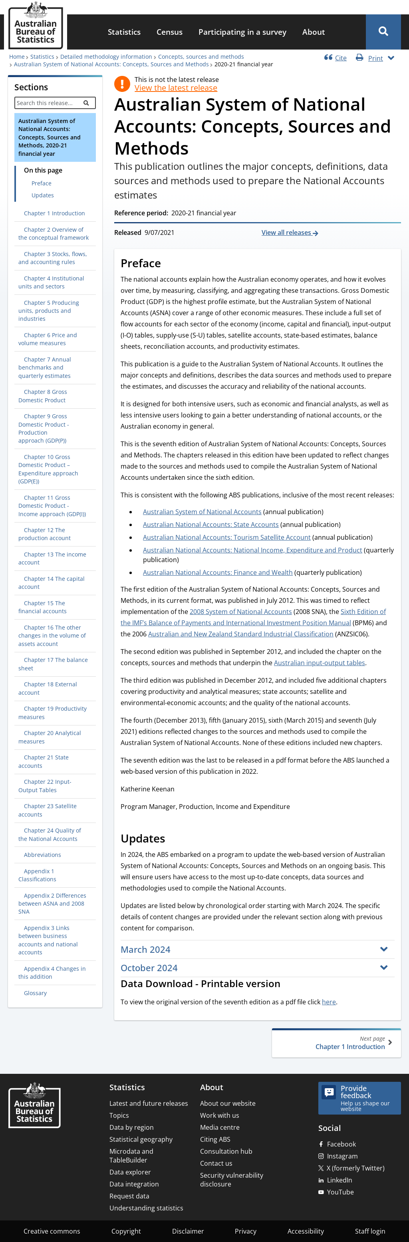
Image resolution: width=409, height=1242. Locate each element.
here (329, 1002)
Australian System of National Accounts (202, 511)
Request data (129, 1196)
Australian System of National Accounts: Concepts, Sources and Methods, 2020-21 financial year (49, 137)
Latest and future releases (148, 1103)
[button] (383, 32)
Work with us (219, 1115)
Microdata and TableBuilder (131, 1155)
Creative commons (52, 1231)
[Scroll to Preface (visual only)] (169, 264)
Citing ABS (215, 1139)
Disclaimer (188, 1231)
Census (170, 32)
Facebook (341, 1144)
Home (17, 56)
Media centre (220, 1127)
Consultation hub (226, 1151)
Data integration (134, 1184)
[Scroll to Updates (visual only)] (174, 839)
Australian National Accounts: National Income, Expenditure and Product (252, 550)
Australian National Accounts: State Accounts (211, 524)
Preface (42, 183)
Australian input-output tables (319, 662)
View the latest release (176, 88)
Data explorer (130, 1172)
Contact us (216, 1163)
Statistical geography (141, 1139)
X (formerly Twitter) (356, 1168)
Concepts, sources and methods (201, 56)
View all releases (287, 232)
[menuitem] (124, 32)
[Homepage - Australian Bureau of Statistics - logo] (35, 25)
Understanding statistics (146, 1208)
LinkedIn (339, 1180)
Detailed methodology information (106, 56)
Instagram (342, 1156)
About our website (228, 1103)
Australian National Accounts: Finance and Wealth (218, 572)
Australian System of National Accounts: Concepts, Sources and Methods (111, 64)
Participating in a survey (242, 32)
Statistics (124, 32)
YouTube (340, 1192)
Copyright (126, 1231)
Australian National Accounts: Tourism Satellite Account (227, 537)
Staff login (370, 1231)
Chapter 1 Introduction (335, 1043)
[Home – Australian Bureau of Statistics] (34, 1106)
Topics (119, 1115)
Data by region (131, 1127)
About (313, 32)
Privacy (245, 1231)
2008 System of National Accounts (241, 611)
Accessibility (306, 1231)
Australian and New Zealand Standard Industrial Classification (241, 634)
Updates (43, 195)
